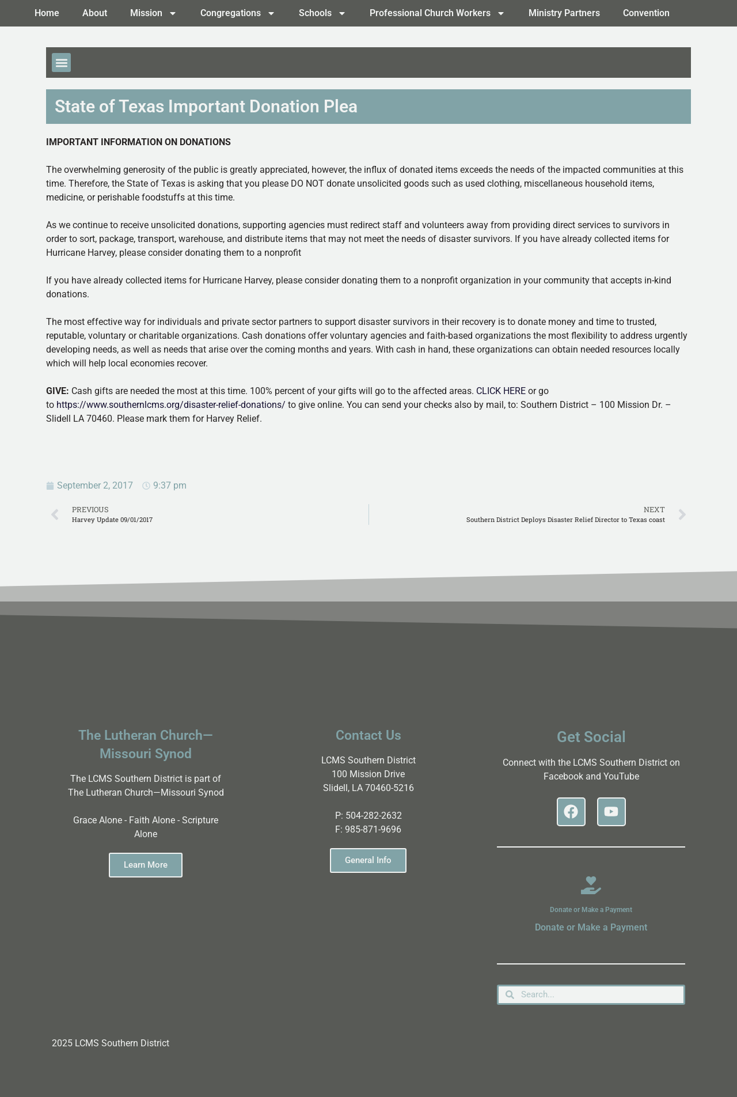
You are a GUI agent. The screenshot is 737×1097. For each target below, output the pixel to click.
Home (47, 12)
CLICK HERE (501, 390)
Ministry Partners (564, 12)
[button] (61, 62)
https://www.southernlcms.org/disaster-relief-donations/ (171, 404)
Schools (323, 13)
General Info (368, 860)
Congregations (238, 13)
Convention (646, 12)
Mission (153, 13)
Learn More (146, 865)
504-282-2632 (373, 815)
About (94, 12)
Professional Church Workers (438, 13)
